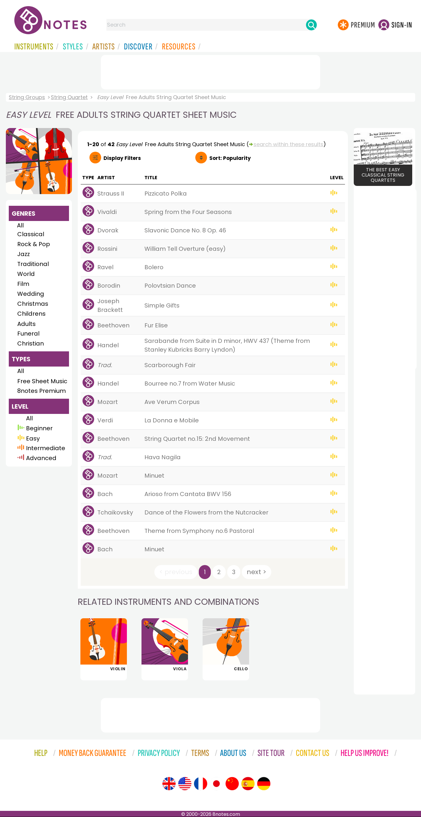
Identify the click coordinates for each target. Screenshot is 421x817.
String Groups (27, 97)
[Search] (311, 24)
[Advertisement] (210, 71)
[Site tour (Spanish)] (248, 783)
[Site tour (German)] (263, 783)
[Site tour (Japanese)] (216, 783)
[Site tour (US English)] (184, 783)
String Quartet (69, 97)
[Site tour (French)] (200, 783)
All (20, 225)
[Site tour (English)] (169, 783)
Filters (122, 158)
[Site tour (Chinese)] (232, 783)
